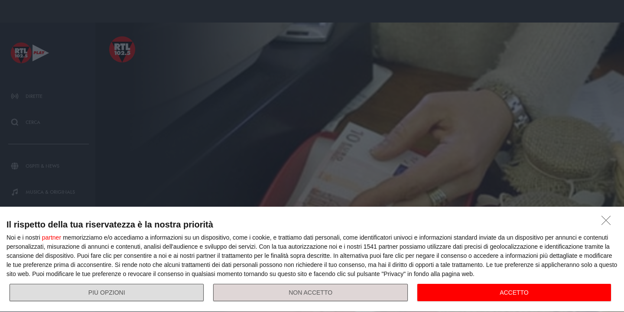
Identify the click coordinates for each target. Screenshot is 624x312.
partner (51, 237)
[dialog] (312, 259)
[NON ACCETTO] (608, 223)
